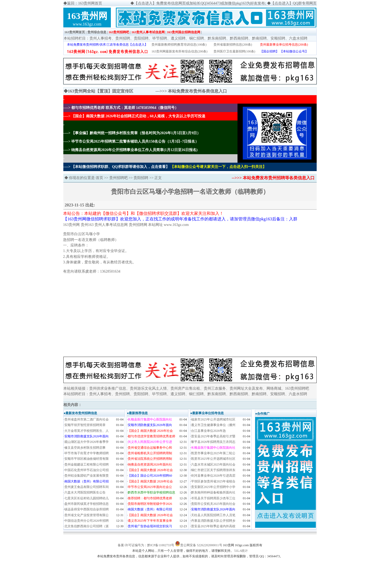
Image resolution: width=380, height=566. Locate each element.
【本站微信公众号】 (294, 51)
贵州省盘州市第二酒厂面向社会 (86, 419)
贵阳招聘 (141, 38)
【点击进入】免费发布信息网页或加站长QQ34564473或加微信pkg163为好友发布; (200, 3)
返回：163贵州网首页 (84, 3)
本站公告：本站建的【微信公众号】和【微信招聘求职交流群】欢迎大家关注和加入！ (143, 213)
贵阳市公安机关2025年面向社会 (213, 504)
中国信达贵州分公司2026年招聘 (86, 521)
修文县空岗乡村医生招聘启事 (85, 447)
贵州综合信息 (96, 32)
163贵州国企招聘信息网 (183, 32)
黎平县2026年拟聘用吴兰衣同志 (213, 442)
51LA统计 (241, 551)
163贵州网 (87, 16)
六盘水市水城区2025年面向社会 (213, 464)
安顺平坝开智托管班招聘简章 (85, 425)
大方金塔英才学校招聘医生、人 (86, 431)
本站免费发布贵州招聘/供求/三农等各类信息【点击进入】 (107, 44)
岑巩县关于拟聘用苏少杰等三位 (213, 498)
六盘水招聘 (298, 38)
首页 (99, 178)
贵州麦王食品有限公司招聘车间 (86, 487)
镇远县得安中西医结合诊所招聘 (86, 509)
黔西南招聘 (239, 38)
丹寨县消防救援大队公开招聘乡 (213, 521)
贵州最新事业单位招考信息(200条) (284, 44)
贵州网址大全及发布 (246, 388)
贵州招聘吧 (118, 178)
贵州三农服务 (215, 388)
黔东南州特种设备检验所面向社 (213, 492)
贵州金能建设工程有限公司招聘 (86, 464)
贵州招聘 (122, 38)
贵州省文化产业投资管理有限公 (86, 515)
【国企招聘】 (269, 51)
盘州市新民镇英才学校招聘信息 (86, 504)
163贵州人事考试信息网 (148, 32)
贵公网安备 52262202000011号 (201, 545)
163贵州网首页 (74, 32)
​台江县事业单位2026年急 (208, 431)
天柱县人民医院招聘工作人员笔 (213, 515)
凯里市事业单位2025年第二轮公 (213, 453)
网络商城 (274, 388)
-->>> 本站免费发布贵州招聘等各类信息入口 (273, 178)
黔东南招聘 (217, 38)
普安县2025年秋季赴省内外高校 (213, 526)
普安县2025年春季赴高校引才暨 (213, 436)
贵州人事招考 (100, 38)
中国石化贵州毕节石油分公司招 (86, 470)
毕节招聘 (159, 38)
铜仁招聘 (196, 38)
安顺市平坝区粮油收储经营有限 (86, 459)
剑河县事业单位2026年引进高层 (213, 475)
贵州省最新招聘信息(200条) (232, 44)
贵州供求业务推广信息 (107, 388)
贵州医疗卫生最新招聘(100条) (234, 51)
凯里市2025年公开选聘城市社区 (213, 459)
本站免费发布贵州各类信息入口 (197, 91)
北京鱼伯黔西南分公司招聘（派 (86, 526)
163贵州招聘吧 (118, 32)
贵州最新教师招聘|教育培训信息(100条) (178, 44)
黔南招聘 (259, 38)
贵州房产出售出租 (185, 388)
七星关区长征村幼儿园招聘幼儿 (86, 498)
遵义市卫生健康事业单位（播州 (213, 425)
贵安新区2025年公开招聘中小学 (213, 487)
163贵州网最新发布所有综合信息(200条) (179, 51)
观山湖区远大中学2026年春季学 (86, 442)
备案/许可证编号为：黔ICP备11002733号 (146, 545)
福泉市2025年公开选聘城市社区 (213, 419)
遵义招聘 (178, 38)
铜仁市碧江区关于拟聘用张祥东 (213, 470)
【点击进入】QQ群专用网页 (294, 3)
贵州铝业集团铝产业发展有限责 (86, 475)
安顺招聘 (277, 38)
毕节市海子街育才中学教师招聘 (86, 453)
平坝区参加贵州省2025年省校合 (213, 481)
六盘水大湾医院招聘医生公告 (85, 492)
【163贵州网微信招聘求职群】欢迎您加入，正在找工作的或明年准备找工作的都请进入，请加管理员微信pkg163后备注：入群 (180, 219)
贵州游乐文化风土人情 (148, 388)
